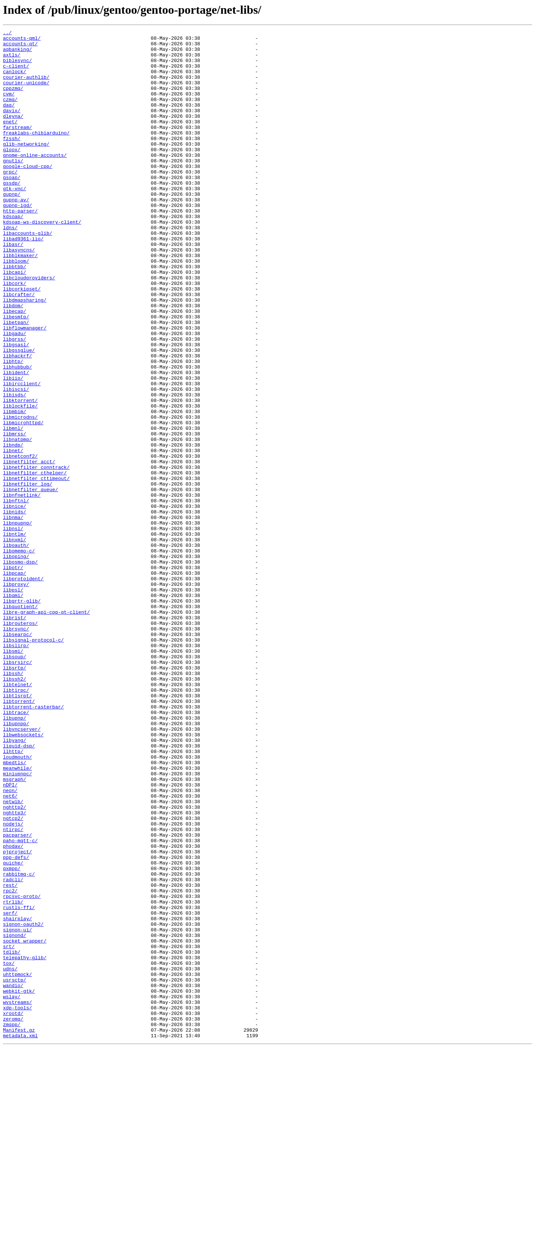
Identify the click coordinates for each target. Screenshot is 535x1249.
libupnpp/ (16, 862)
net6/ (10, 949)
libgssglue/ (19, 414)
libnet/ (13, 535)
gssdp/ (11, 214)
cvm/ (8, 107)
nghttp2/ (14, 963)
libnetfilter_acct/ (29, 548)
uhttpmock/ (17, 1163)
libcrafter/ (19, 347)
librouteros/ (20, 742)
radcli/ (13, 1050)
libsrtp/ (14, 795)
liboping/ (16, 662)
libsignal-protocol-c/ (33, 762)
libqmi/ (13, 708)
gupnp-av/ (16, 234)
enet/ (10, 140)
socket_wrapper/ (24, 1123)
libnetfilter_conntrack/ (36, 555)
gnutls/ (13, 187)
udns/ (10, 1157)
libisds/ (14, 468)
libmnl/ (13, 508)
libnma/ (13, 615)
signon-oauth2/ (23, 1103)
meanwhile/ (17, 916)
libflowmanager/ (24, 388)
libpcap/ (14, 682)
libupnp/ (14, 856)
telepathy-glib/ (24, 1143)
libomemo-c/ (19, 655)
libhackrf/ (17, 421)
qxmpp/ (11, 1036)
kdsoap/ (13, 254)
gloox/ (11, 174)
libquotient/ (20, 722)
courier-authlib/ (26, 87)
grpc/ (10, 200)
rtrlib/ (13, 1076)
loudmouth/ (17, 902)
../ (7, 33)
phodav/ (13, 1009)
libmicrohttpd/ (23, 501)
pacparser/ (17, 996)
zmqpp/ (11, 1223)
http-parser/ (20, 247)
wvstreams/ (17, 1197)
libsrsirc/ (17, 789)
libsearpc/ (17, 755)
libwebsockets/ (23, 876)
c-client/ (16, 73)
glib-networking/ (26, 167)
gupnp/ (11, 227)
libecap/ (14, 367)
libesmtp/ (16, 374)
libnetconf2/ (20, 541)
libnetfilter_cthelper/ (35, 561)
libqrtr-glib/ (21, 715)
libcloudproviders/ (29, 327)
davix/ (11, 127)
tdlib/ (11, 1136)
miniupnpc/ (17, 922)
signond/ (14, 1116)
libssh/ (13, 802)
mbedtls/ (14, 909)
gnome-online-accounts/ (35, 180)
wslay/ (11, 1190)
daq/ (8, 120)
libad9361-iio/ (23, 281)
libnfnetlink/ (21, 588)
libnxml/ (14, 642)
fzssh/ (11, 160)
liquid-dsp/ (19, 889)
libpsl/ (13, 702)
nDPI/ (10, 936)
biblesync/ (17, 67)
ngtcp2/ (13, 976)
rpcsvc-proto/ (21, 1070)
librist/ (14, 735)
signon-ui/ (17, 1110)
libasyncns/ (19, 294)
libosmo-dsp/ (20, 668)
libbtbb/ (14, 314)
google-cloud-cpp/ (27, 194)
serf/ (10, 1090)
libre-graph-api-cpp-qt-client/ (46, 729)
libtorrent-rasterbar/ (33, 842)
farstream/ (17, 147)
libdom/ (13, 361)
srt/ (8, 1130)
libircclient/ (21, 454)
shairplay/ (17, 1096)
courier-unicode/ (26, 93)
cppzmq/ (13, 100)
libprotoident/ (23, 688)
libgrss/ (14, 401)
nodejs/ (13, 983)
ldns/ (10, 267)
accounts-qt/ (20, 46)
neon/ (10, 943)
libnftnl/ (16, 595)
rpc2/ (10, 1063)
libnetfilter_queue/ (30, 581)
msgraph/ (14, 929)
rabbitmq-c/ (19, 1043)
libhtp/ (13, 428)
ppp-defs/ (16, 1023)
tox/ (8, 1150)
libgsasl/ (16, 408)
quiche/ (13, 1029)
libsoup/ (14, 782)
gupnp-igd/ (17, 240)
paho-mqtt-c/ (20, 1003)
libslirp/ (16, 769)
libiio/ (13, 448)
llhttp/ (13, 896)
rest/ (10, 1056)
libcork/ (14, 334)
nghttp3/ (14, 969)
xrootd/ (13, 1210)
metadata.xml (20, 1237)
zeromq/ (13, 1217)
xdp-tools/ (17, 1203)
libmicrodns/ (20, 495)
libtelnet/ (17, 815)
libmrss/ (14, 515)
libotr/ (13, 675)
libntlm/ (14, 635)
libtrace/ (16, 849)
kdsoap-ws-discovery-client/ (42, 260)
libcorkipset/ (21, 341)
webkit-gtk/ (19, 1183)
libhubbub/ (17, 434)
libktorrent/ (20, 474)
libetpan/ (16, 381)
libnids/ (14, 608)
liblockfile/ (20, 481)
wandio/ (13, 1177)
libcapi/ (14, 321)
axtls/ (11, 60)
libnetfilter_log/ (27, 575)
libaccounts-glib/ (27, 274)
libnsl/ (13, 628)
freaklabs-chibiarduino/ (36, 153)
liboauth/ (16, 648)
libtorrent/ (19, 836)
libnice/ (14, 601)
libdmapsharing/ (24, 354)
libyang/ (14, 882)
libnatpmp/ (17, 521)
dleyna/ (13, 133)
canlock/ (14, 80)
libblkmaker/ (20, 301)
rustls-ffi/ (19, 1083)
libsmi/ (13, 775)
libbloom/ (16, 307)
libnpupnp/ (17, 622)
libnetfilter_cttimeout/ (36, 568)
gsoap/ (11, 207)
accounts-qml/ (21, 40)
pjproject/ (17, 1016)
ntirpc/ (13, 989)
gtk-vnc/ (14, 220)
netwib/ (13, 956)
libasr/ (13, 287)
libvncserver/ (21, 869)
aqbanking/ (17, 53)
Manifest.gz (19, 1230)
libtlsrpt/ (17, 829)
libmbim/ (14, 488)
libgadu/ (14, 394)
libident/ (16, 441)
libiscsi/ (16, 461)
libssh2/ (14, 809)
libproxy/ (16, 695)
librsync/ (16, 749)
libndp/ (13, 528)
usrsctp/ (14, 1170)
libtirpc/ (16, 822)
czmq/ (10, 113)
